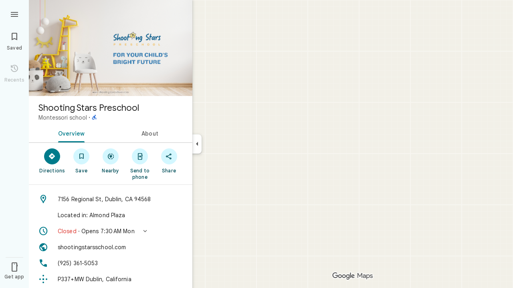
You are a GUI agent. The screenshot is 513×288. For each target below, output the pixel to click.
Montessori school (62, 117)
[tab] (69, 132)
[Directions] (52, 160)
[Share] (169, 160)
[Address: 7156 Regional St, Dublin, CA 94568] (110, 199)
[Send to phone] (139, 163)
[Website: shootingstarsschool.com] (110, 247)
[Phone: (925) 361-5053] (110, 263)
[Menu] (14, 13)
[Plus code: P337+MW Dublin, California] (110, 279)
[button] (110, 231)
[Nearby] (110, 160)
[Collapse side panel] (197, 144)
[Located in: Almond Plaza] (110, 215)
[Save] (81, 160)
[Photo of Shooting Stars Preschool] (110, 48)
